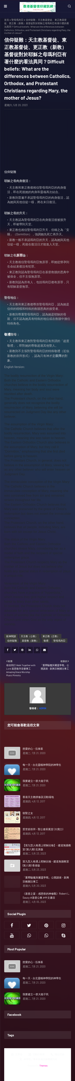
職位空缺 (57, 1054)
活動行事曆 (36, 1054)
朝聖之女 (28, 813)
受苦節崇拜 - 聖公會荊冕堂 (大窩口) (43, 829)
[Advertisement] (37, 141)
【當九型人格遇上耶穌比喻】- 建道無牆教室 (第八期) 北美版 (47, 847)
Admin (42, 708)
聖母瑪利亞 (17, 19)
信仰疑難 (10, 172)
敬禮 (46, 640)
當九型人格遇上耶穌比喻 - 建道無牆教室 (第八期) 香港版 (46, 863)
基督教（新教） (30, 640)
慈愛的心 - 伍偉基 (33, 748)
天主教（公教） (29, 636)
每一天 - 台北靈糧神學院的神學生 (42, 764)
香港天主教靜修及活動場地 (38, 797)
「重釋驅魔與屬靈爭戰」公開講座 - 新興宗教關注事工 (46, 879)
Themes (43, 1065)
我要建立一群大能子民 (36, 780)
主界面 (16, 1054)
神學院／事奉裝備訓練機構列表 (38, 1059)
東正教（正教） (51, 636)
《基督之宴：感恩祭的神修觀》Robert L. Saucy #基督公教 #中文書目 (46, 895)
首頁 (6, 19)
